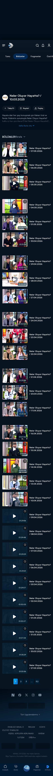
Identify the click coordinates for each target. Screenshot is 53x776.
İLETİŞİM (21, 737)
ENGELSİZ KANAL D (16, 727)
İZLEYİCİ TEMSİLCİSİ (10, 730)
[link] (10, 45)
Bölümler (20, 56)
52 (37, 681)
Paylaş (38, 108)
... (32, 681)
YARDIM (41, 733)
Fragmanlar (36, 56)
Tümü (7, 56)
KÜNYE (42, 727)
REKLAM (31, 727)
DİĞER (31, 737)
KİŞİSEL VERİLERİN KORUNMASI (21, 733)
